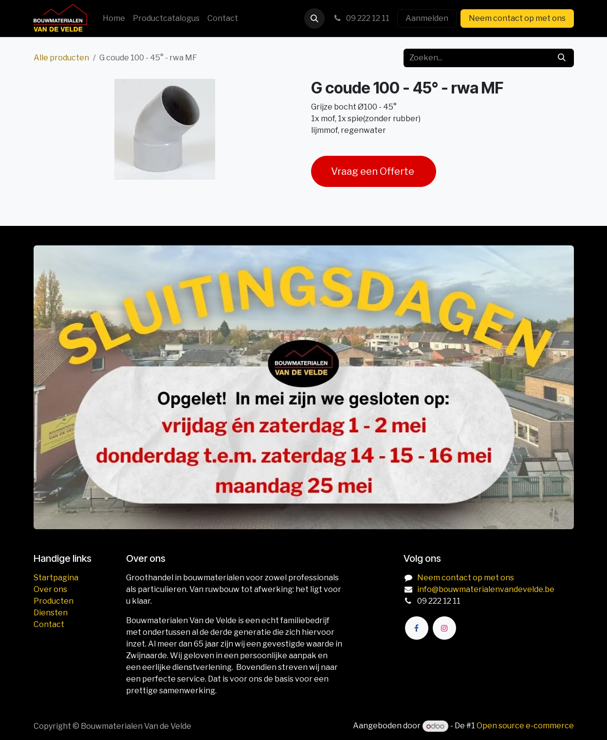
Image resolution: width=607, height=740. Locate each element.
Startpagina (56, 577)
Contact (49, 624)
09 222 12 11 (360, 18)
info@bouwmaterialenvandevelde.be (485, 589)
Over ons (50, 589)
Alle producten (61, 57)
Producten (54, 601)
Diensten (51, 612)
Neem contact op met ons (517, 18)
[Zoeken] (562, 58)
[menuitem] (114, 18)
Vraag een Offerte (373, 171)
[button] (314, 18)
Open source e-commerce (525, 726)
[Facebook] (416, 628)
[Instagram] (444, 628)
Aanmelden (426, 18)
